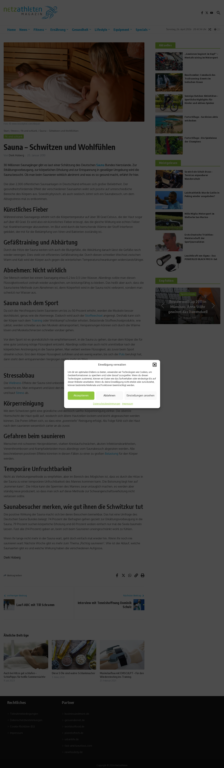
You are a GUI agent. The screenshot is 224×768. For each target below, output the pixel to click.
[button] (154, 365)
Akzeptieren (81, 395)
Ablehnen (109, 395)
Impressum (127, 403)
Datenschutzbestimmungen (106, 403)
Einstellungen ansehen (140, 395)
